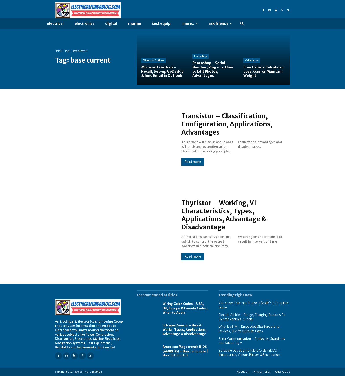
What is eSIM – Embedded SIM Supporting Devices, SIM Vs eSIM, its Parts (249, 329)
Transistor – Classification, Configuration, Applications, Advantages (227, 124)
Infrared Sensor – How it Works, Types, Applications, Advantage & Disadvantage (185, 329)
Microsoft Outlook (153, 60)
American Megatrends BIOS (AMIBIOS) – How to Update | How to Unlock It (185, 351)
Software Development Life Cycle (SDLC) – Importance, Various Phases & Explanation (249, 353)
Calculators (251, 60)
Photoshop (200, 56)
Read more (193, 162)
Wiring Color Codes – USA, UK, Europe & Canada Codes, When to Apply (185, 308)
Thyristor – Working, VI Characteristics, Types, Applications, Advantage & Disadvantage (224, 215)
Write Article (282, 371)
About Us (243, 371)
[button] (242, 24)
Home (58, 51)
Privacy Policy (261, 371)
